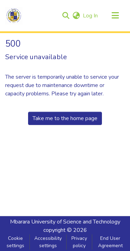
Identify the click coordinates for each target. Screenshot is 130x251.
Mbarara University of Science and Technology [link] (65, 222)
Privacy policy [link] (79, 242)
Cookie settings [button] (15, 242)
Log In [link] (90, 15)
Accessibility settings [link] (48, 242)
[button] (14, 15)
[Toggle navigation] (115, 15)
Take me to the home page (65, 118)
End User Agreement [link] (110, 242)
